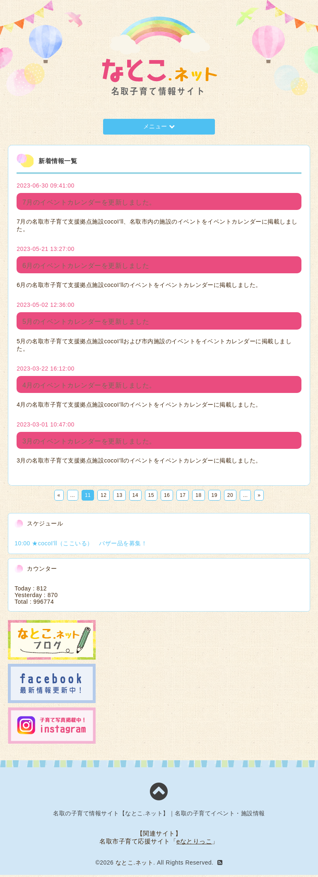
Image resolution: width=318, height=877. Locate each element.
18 (198, 497)
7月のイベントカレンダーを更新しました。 (89, 202)
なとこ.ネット (134, 864)
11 (88, 497)
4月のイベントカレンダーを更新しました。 (89, 386)
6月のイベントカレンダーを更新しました (85, 266)
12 (103, 497)
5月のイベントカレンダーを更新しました (85, 322)
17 (183, 497)
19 (214, 497)
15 (151, 497)
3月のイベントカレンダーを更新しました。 (89, 443)
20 (230, 497)
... (72, 497)
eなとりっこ (194, 843)
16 (167, 497)
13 (119, 497)
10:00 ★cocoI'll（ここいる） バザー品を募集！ (80, 545)
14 (135, 497)
